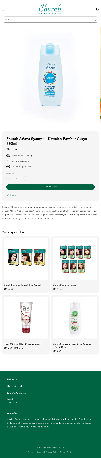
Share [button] (11, 195)
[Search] (94, 19)
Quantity (10, 173)
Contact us (12, 403)
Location (11, 399)
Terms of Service (36, 452)
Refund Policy (66, 452)
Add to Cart (50, 187)
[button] (3, 9)
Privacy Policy (52, 452)
